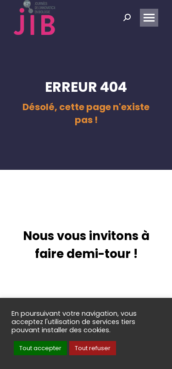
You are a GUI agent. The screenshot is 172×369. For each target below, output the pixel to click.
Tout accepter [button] (40, 348)
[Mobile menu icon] (149, 18)
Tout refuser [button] (93, 348)
